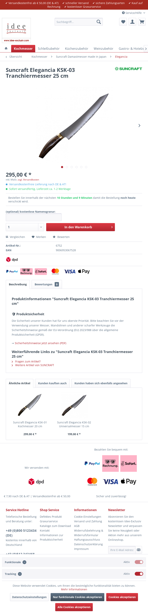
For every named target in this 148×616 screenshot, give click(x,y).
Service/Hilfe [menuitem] (132, 13)
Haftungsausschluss (87, 539)
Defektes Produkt (51, 516)
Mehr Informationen (74, 589)
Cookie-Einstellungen (87, 516)
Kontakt (45, 530)
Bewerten (61, 237)
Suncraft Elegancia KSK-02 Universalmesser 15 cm (74, 424)
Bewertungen (47, 284)
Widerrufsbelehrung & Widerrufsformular (88, 533)
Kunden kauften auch (52, 383)
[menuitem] (79, 22)
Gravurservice (49, 521)
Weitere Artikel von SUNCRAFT (33, 365)
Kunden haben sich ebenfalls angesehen (100, 383)
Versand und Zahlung (88, 521)
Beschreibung (18, 284)
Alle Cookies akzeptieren (74, 607)
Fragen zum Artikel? (26, 361)
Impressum (81, 549)
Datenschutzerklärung (88, 544)
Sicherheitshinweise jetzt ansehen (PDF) (40, 343)
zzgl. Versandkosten (28, 179)
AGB (76, 526)
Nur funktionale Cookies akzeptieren (77, 597)
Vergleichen (15, 237)
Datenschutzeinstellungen (29, 597)
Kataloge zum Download (55, 526)
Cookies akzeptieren (122, 597)
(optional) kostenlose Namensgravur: (30, 211)
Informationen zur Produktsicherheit (51, 537)
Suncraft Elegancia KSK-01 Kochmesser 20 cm (30, 424)
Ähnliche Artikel (19, 383)
